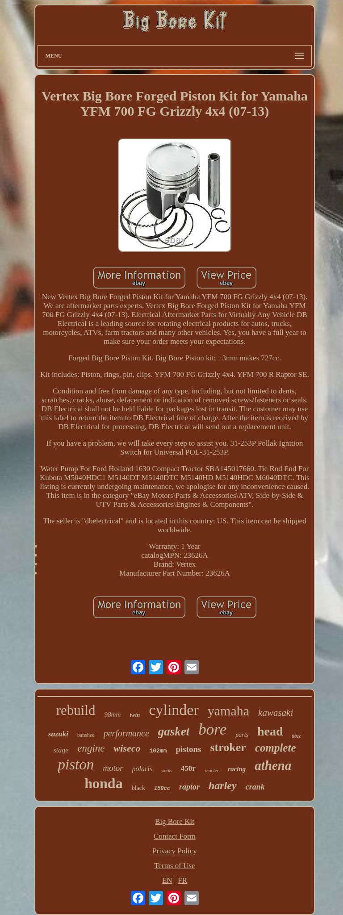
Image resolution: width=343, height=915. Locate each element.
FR (182, 880)
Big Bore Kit (174, 821)
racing (237, 769)
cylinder (173, 710)
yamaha (228, 710)
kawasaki (275, 712)
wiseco (127, 748)
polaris (142, 769)
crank (255, 786)
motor (113, 768)
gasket (174, 731)
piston (76, 764)
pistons (188, 749)
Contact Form (175, 836)
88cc (296, 736)
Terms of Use (174, 865)
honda (103, 783)
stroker (228, 747)
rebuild (76, 710)
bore (212, 729)
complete (275, 748)
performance (126, 733)
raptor (189, 786)
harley (223, 785)
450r (188, 768)
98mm (113, 714)
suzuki (58, 734)
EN (167, 880)
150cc (162, 788)
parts (241, 734)
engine (91, 748)
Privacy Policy (174, 851)
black (138, 788)
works (166, 770)
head (270, 731)
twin (135, 714)
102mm (158, 751)
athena (273, 765)
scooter (212, 770)
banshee (86, 735)
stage (60, 750)
